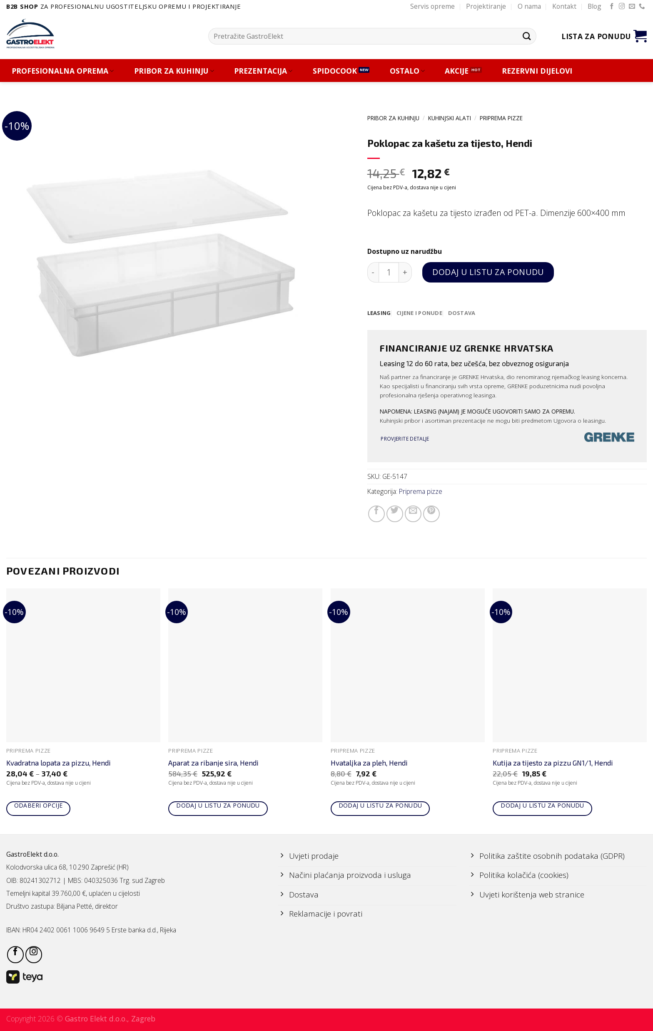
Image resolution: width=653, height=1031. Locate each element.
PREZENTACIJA (263, 71)
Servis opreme (432, 6)
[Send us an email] (632, 6)
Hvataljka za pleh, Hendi (369, 763)
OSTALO (407, 71)
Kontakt (564, 6)
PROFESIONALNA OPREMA (63, 71)
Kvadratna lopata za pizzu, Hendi (58, 763)
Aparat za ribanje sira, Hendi (213, 763)
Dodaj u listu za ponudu (487, 272)
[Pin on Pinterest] (431, 514)
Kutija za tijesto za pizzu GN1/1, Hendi (553, 763)
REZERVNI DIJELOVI (537, 71)
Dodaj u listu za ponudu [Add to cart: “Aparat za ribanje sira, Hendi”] (218, 806)
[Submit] (526, 36)
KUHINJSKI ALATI (449, 118)
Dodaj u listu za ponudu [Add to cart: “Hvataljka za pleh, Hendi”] (380, 806)
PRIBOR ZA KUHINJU (174, 71)
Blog (594, 6)
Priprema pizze (501, 118)
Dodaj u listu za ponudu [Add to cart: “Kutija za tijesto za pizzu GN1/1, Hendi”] (542, 806)
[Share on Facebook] (376, 514)
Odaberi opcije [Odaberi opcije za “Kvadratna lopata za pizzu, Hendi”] (38, 806)
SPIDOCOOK (335, 71)
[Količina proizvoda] (389, 272)
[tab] (379, 313)
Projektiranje (486, 6)
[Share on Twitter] (394, 514)
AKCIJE (457, 71)
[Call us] (642, 6)
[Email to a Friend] (413, 514)
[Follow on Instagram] (622, 6)
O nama (529, 6)
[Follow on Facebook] (612, 6)
